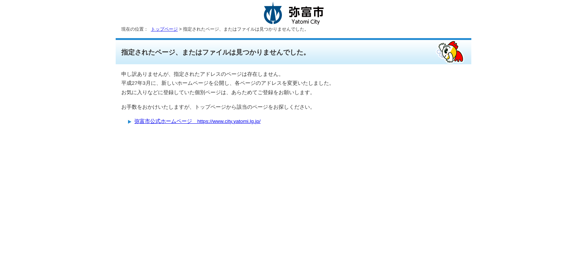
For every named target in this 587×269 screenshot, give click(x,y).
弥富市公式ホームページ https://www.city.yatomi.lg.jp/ (197, 121)
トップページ (164, 29)
